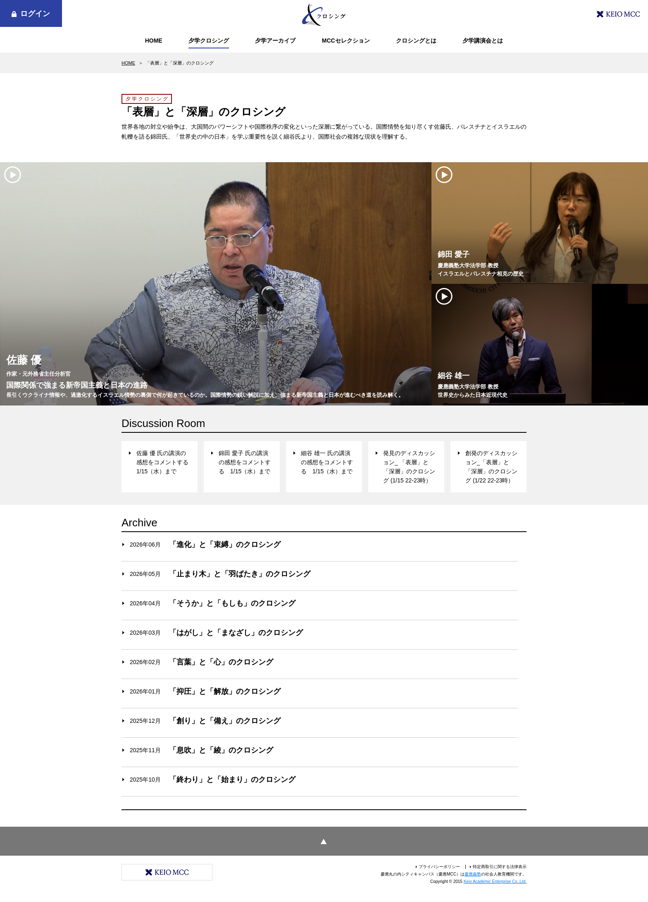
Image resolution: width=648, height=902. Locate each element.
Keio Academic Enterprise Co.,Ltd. (495, 881)
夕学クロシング (208, 40)
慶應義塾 (473, 874)
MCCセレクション (346, 40)
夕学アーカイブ (275, 40)
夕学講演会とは (482, 40)
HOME (153, 40)
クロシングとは (416, 40)
